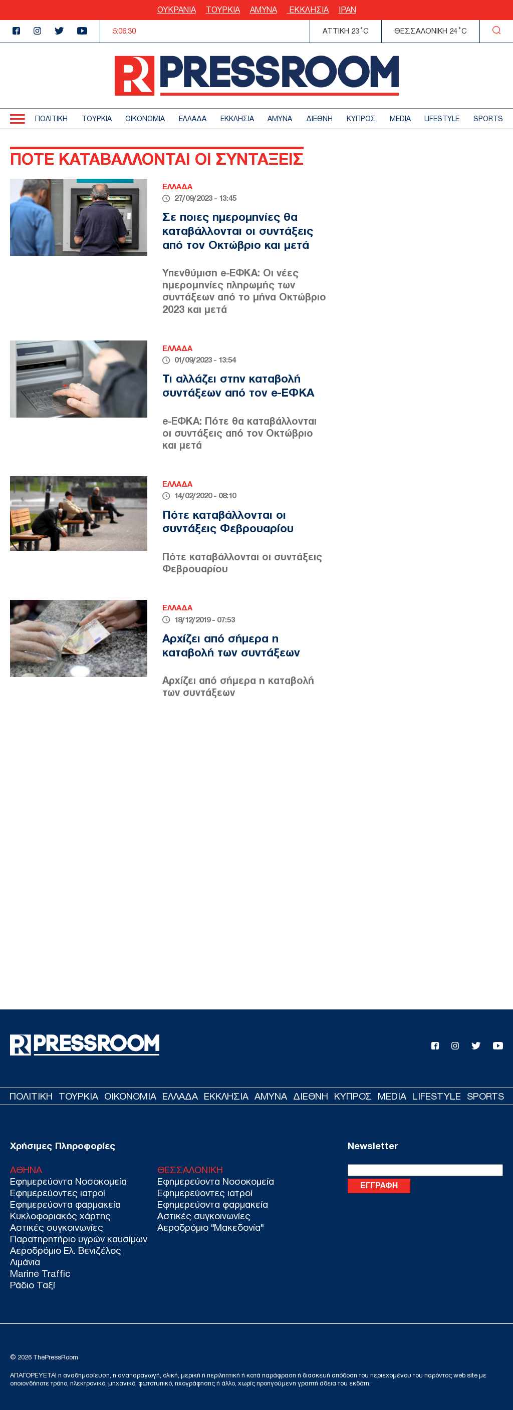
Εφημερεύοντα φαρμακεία (65, 1204)
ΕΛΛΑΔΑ (192, 119)
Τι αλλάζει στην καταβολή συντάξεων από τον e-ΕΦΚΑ (238, 386)
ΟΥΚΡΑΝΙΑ (176, 10)
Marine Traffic (40, 1273)
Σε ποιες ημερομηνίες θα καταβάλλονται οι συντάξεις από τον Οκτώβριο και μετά (237, 230)
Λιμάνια (25, 1262)
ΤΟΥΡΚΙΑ (223, 10)
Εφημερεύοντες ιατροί (57, 1193)
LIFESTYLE (441, 119)
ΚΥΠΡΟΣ (361, 119)
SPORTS (488, 119)
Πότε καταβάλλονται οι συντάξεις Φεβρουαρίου (228, 522)
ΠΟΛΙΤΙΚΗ (51, 119)
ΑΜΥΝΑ (263, 10)
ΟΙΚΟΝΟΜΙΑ (145, 119)
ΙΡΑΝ (347, 10)
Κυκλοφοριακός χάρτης (60, 1216)
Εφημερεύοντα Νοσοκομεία (68, 1181)
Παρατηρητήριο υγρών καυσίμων (78, 1239)
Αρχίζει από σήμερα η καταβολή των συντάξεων (231, 645)
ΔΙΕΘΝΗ (319, 119)
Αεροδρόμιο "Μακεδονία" (210, 1227)
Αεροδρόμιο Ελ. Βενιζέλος (65, 1250)
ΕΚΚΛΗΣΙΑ (308, 10)
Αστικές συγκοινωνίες (56, 1227)
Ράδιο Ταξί (32, 1285)
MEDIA (400, 119)
